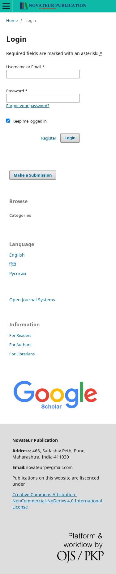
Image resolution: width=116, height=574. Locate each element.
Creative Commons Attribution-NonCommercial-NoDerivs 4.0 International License (57, 501)
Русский (17, 273)
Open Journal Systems (32, 300)
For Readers (20, 335)
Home (12, 20)
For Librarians (22, 354)
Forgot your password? (27, 105)
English (17, 255)
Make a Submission (33, 175)
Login (70, 138)
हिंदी (12, 264)
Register (48, 138)
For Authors (20, 344)
